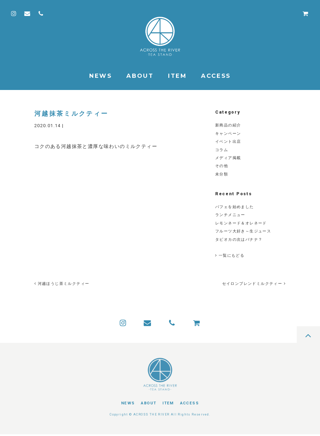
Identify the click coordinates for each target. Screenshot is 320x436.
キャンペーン (228, 133)
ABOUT (139, 75)
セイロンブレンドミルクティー (253, 283)
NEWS (100, 75)
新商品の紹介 (228, 125)
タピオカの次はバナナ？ (238, 239)
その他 (221, 166)
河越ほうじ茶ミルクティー (62, 283)
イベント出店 (228, 141)
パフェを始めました (234, 207)
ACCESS (216, 75)
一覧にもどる (229, 255)
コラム (221, 150)
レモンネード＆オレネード (241, 223)
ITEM (177, 75)
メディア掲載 (228, 158)
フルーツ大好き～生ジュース (243, 231)
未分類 (221, 174)
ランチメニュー (230, 215)
